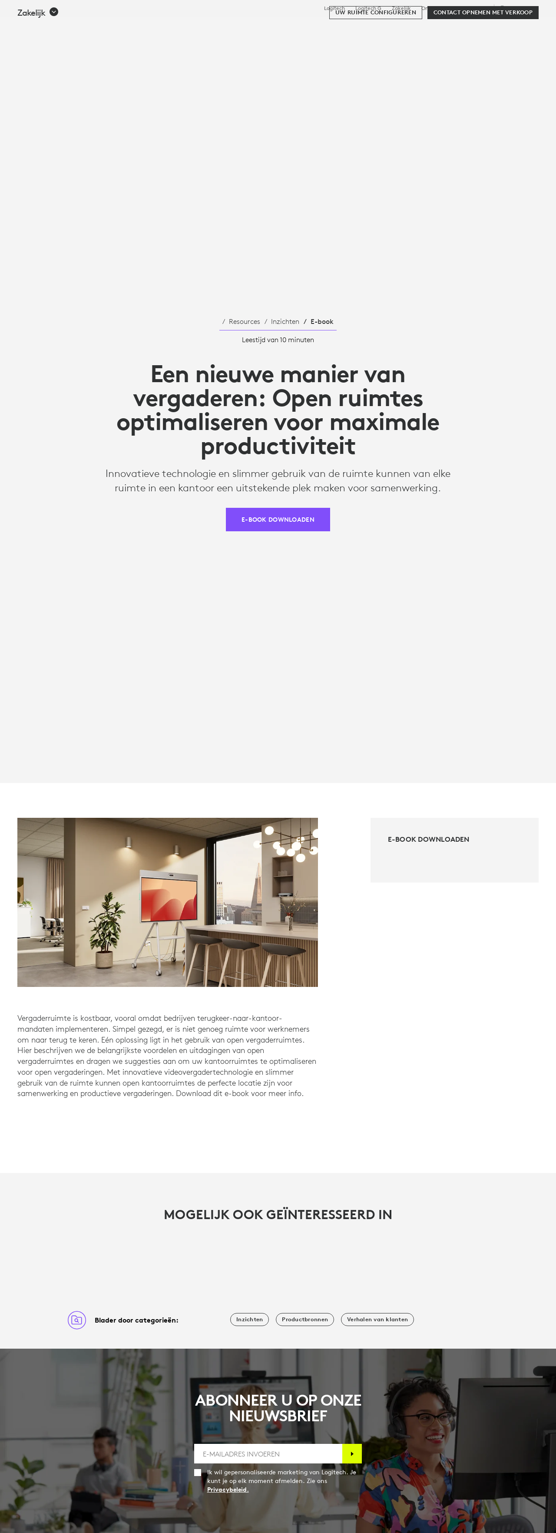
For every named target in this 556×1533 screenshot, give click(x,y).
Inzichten (285, 321)
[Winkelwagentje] (519, 28)
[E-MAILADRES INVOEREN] (268, 1453)
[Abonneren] (352, 1453)
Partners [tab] (333, 28)
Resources (244, 321)
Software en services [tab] (206, 28)
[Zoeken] (455, 28)
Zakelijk (401, 8)
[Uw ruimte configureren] (375, 53)
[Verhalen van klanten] (377, 1319)
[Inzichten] (249, 1319)
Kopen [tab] (139, 28)
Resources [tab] (281, 28)
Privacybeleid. (228, 1489)
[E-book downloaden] (278, 519)
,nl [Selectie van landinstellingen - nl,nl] (517, 8)
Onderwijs (433, 8)
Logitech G (368, 8)
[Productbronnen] (305, 1319)
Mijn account (497, 28)
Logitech (334, 8)
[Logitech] (73, 27)
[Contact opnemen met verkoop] (483, 53)
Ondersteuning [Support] (471, 8)
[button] (38, 53)
